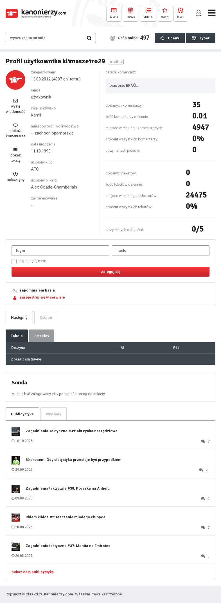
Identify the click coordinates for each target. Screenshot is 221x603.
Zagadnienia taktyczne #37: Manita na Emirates (68, 546)
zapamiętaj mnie (29, 261)
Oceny (170, 38)
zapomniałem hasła (37, 290)
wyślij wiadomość (15, 106)
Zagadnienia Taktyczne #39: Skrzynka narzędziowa (72, 431)
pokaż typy (15, 177)
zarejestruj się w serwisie (42, 297)
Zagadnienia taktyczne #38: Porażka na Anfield (68, 488)
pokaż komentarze (15, 130)
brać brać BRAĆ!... (124, 85)
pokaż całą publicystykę (33, 572)
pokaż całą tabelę (26, 359)
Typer (201, 38)
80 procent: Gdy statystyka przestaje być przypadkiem (73, 460)
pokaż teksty (15, 155)
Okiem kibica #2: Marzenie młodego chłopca (65, 517)
